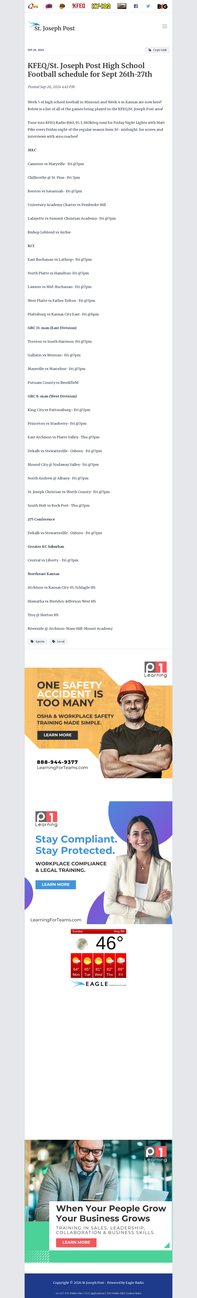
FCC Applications (95, 1293)
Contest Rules (133, 1293)
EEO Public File (115, 1293)
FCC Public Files (74, 1293)
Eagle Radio (135, 1283)
